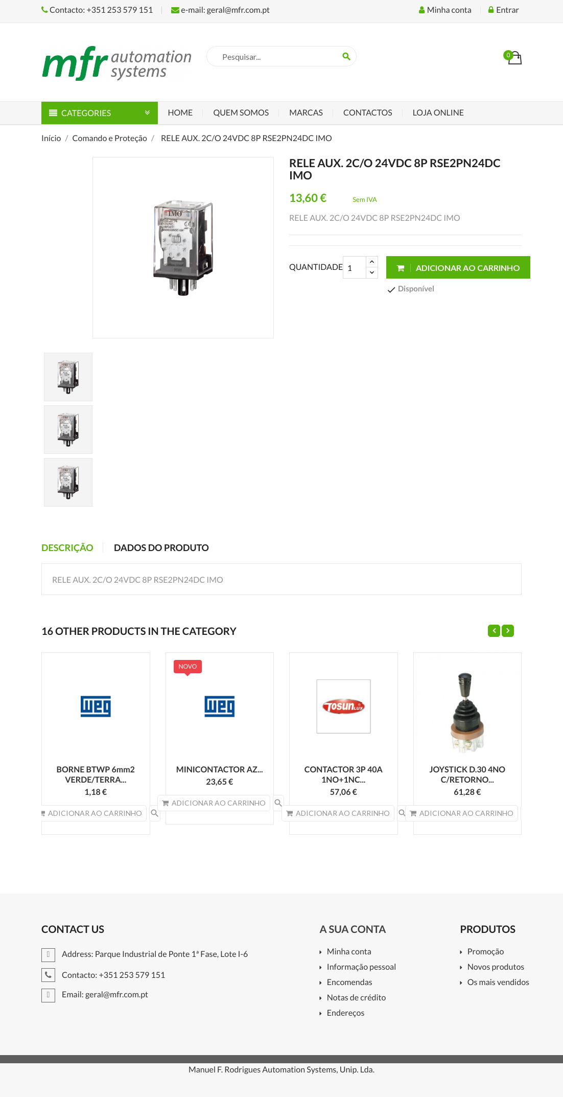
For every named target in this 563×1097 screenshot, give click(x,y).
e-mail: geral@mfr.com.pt (220, 10)
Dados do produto (161, 547)
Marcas (306, 113)
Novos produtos (496, 967)
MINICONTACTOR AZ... (219, 769)
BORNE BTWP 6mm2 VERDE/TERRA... (96, 775)
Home (180, 113)
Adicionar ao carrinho (458, 267)
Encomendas (349, 982)
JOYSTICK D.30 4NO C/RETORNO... (467, 775)
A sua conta (352, 929)
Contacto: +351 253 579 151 (97, 10)
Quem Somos (241, 113)
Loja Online (438, 113)
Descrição (67, 547)
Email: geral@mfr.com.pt (94, 994)
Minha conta (349, 952)
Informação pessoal (361, 967)
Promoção (485, 952)
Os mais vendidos (498, 982)
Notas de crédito (356, 998)
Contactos (367, 113)
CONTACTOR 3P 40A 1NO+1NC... (343, 775)
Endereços (346, 1013)
